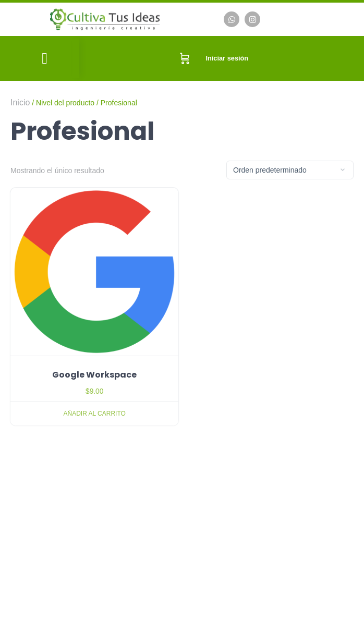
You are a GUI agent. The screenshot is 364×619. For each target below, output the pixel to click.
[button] (45, 58)
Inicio (20, 102)
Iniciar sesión (226, 58)
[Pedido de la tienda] (290, 170)
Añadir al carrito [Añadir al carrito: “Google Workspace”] (95, 413)
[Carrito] (185, 58)
